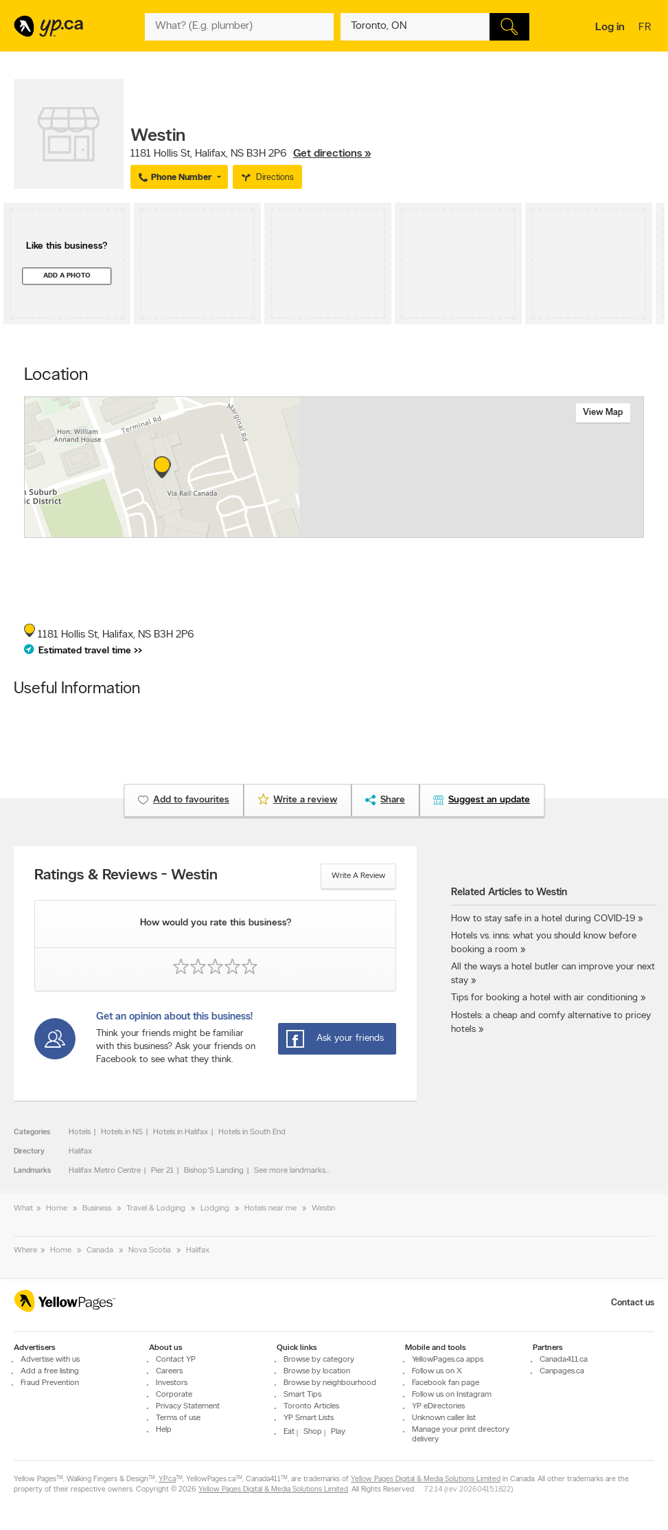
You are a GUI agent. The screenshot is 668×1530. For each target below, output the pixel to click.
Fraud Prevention (50, 1383)
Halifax (80, 1151)
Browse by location (317, 1371)
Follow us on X (437, 1371)
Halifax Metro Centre (105, 1171)
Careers (169, 1371)
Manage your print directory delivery (460, 1434)
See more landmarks (289, 1171)
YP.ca (167, 1479)
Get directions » (332, 153)
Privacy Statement (188, 1406)
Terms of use (178, 1418)
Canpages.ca (562, 1371)
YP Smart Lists (309, 1418)
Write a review (358, 876)
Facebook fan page (445, 1383)
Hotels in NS (122, 1132)
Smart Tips (302, 1395)
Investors (171, 1383)
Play (338, 1432)
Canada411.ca (564, 1359)
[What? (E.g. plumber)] (239, 27)
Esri (418, 530)
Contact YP (176, 1359)
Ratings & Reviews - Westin (126, 876)
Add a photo (67, 276)
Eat (289, 1432)
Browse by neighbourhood (330, 1383)
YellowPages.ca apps (447, 1359)
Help (164, 1430)
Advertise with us (50, 1359)
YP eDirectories (438, 1406)
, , (250, 153)
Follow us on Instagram (452, 1395)
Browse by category (319, 1359)
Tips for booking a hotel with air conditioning (544, 998)
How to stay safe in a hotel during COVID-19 (543, 919)
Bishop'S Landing (214, 1171)
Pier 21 (162, 1171)
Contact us (632, 1302)
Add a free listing (50, 1371)
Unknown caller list (444, 1418)
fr (646, 28)
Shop (312, 1432)
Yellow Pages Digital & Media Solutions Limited (425, 1479)
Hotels (80, 1132)
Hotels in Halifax (180, 1132)
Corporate (174, 1395)
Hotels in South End (252, 1132)
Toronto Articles (311, 1406)
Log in (610, 27)
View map (603, 412)
